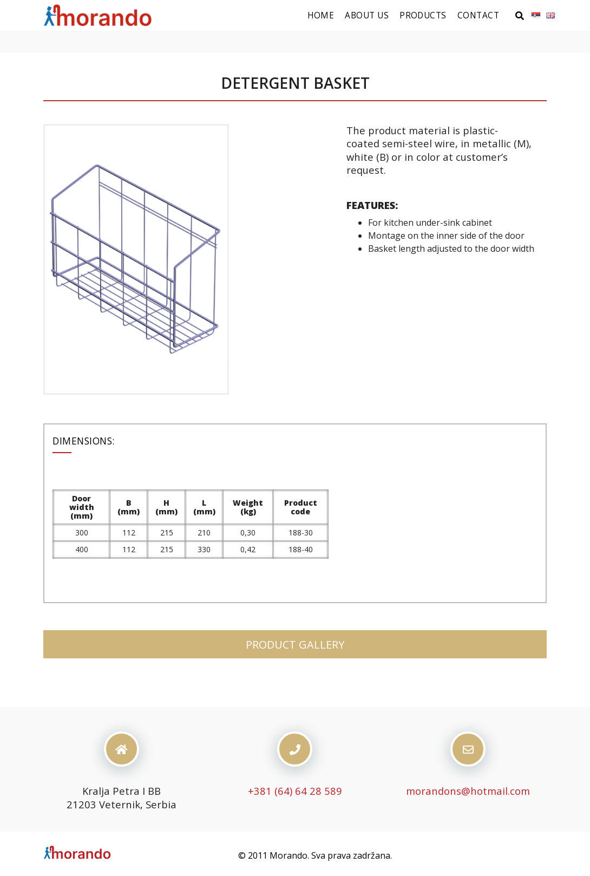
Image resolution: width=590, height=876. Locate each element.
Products (423, 15)
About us (367, 15)
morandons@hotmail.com (468, 790)
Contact (478, 15)
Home (321, 15)
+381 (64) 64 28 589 (295, 790)
